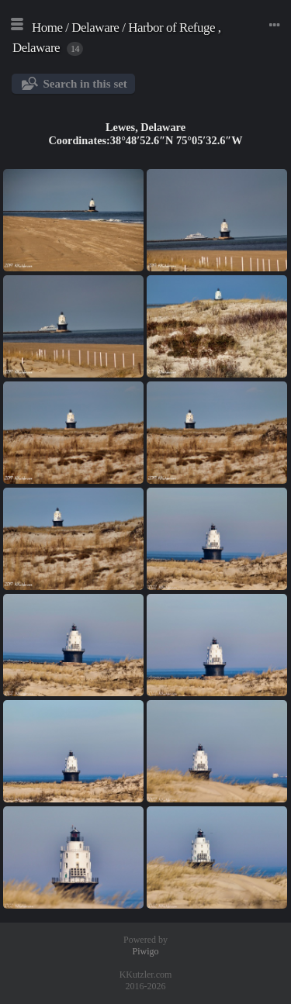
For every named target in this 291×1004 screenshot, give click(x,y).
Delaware (95, 27)
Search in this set (84, 84)
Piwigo (145, 951)
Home (47, 27)
